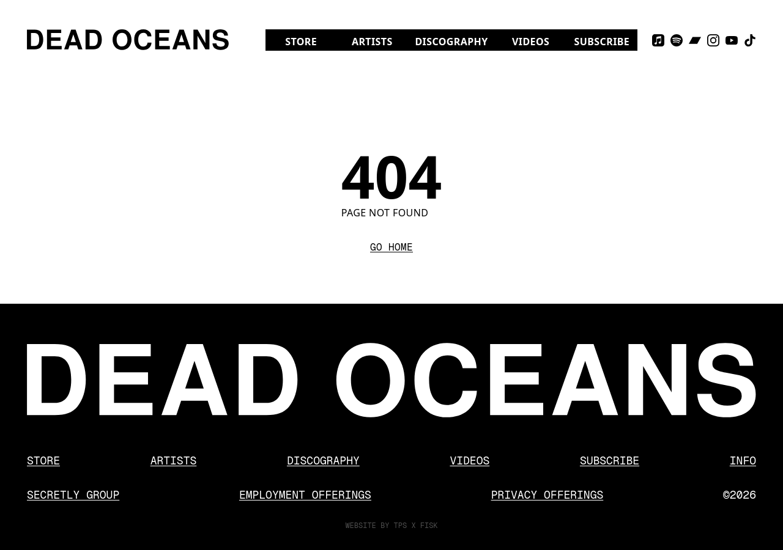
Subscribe (602, 41)
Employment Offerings (305, 495)
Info (743, 460)
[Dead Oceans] (128, 39)
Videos (539, 41)
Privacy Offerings (547, 495)
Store (310, 41)
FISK (429, 525)
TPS (400, 525)
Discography (451, 41)
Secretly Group (73, 495)
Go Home (391, 247)
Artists (372, 41)
